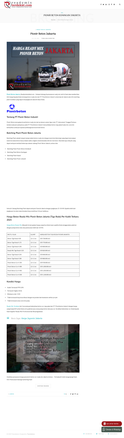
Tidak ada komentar (48, 38)
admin (12, 394)
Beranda (53, 19)
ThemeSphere (31, 434)
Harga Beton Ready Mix (14, 225)
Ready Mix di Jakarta (44, 29)
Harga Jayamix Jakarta (31, 318)
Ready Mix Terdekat (13, 306)
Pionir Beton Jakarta (43, 34)
